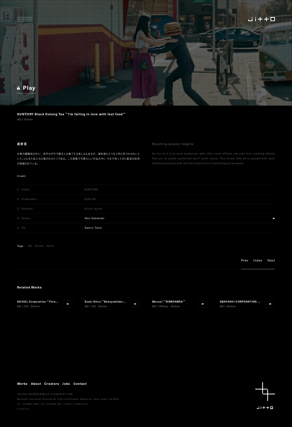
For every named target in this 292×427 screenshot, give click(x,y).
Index (257, 261)
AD (30, 246)
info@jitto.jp (81, 403)
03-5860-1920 (30, 403)
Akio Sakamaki (95, 218)
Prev (244, 261)
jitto (265, 395)
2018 (50, 246)
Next (271, 261)
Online (39, 246)
